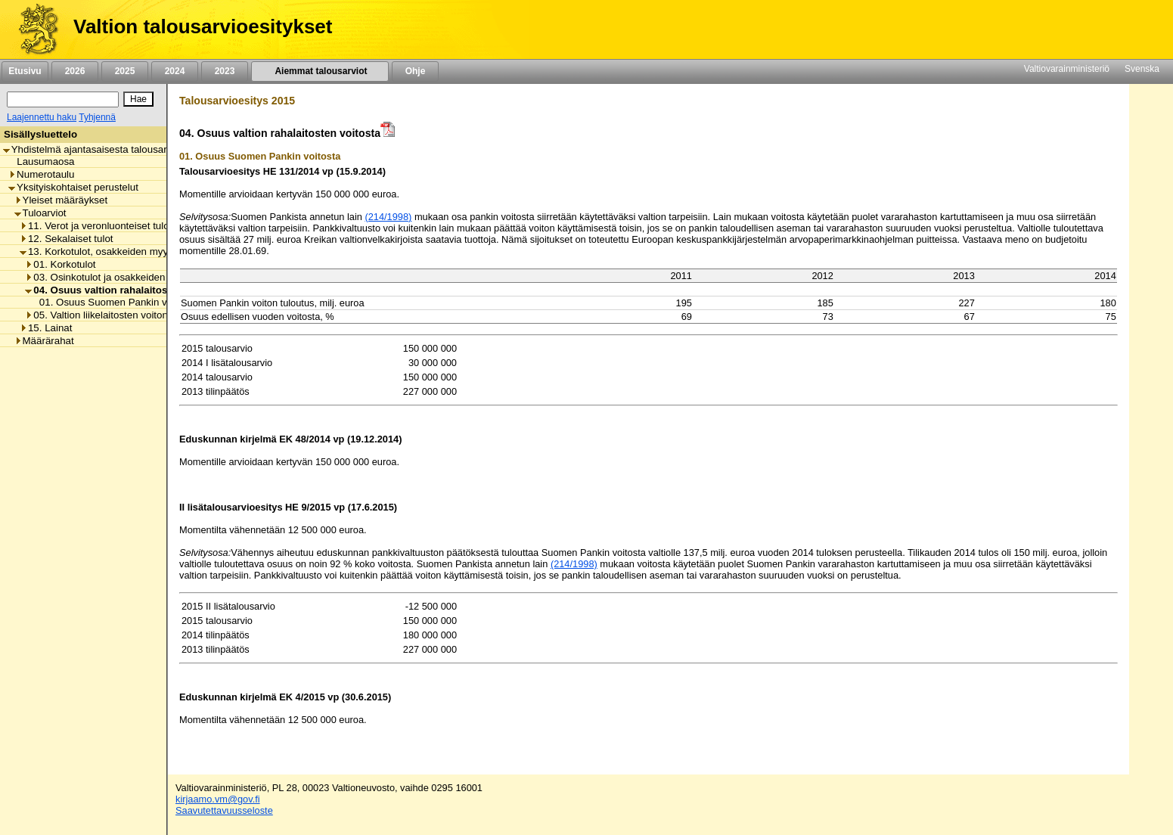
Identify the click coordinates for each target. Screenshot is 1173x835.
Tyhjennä (97, 117)
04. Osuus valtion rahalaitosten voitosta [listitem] (124, 290)
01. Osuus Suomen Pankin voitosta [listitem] (114, 302)
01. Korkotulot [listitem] (60, 264)
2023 (224, 71)
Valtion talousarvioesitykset (202, 26)
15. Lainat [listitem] (46, 328)
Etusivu (24, 71)
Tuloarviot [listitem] (40, 213)
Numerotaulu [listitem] (41, 174)
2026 (75, 71)
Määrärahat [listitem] (44, 340)
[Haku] (63, 99)
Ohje (415, 71)
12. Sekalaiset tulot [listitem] (66, 238)
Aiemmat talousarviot (320, 71)
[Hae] (138, 99)
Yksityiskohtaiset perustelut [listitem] (73, 187)
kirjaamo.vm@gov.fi (217, 799)
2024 (175, 71)
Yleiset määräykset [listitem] (61, 200)
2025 (125, 71)
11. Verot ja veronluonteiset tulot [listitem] (96, 225)
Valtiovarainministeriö (1066, 69)
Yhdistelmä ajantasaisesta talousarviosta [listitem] (98, 149)
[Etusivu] (33, 29)
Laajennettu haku (41, 117)
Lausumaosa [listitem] (41, 161)
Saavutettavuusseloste (224, 810)
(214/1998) (388, 216)
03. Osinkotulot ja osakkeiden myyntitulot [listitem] (120, 277)
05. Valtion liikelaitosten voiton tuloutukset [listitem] (122, 315)
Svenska (1142, 69)
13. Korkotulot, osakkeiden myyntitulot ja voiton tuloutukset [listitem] (155, 251)
